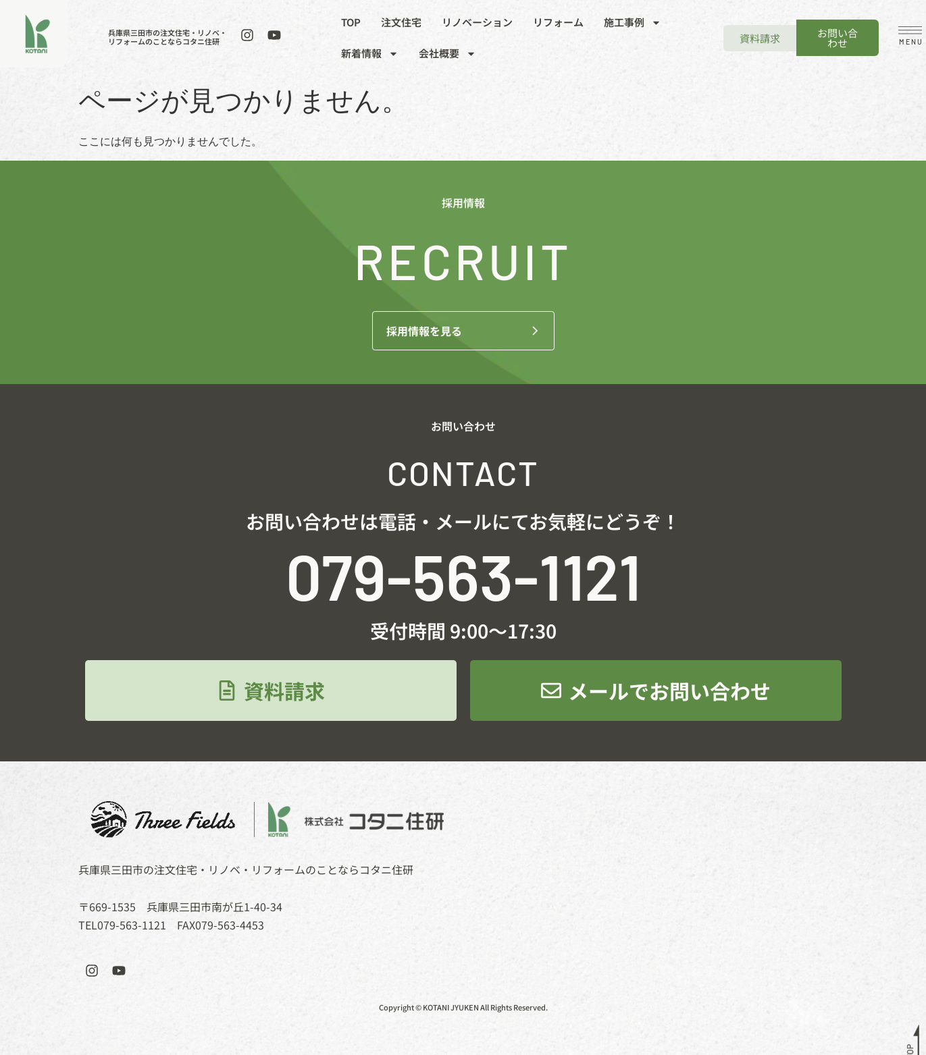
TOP (351, 22)
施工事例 (632, 22)
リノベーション (477, 22)
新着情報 (369, 53)
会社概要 (447, 53)
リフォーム (558, 22)
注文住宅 (401, 22)
